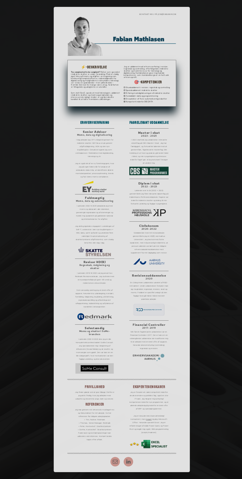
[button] (116, 461)
